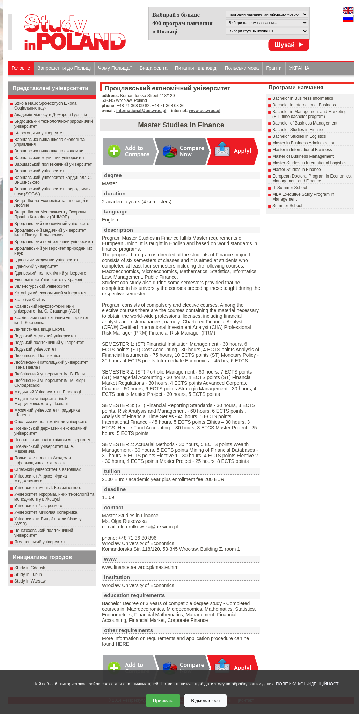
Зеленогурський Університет (41, 286)
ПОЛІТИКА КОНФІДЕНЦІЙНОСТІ (308, 684)
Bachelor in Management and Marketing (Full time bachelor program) (309, 114)
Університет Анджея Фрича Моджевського (40, 478)
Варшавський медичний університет (49, 157)
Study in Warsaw (30, 581)
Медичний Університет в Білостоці (47, 392)
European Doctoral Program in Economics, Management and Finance (312, 178)
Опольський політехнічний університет (51, 421)
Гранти (273, 68)
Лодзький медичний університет (45, 335)
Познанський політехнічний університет (52, 439)
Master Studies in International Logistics (309, 162)
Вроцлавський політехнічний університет (53, 241)
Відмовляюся (205, 700)
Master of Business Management (303, 156)
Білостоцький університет (39, 132)
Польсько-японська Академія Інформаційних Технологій (42, 460)
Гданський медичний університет (46, 259)
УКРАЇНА (299, 68)
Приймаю (163, 700)
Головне (21, 68)
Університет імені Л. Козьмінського (47, 487)
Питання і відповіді (196, 68)
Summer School (287, 205)
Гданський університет (36, 266)
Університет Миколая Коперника (45, 512)
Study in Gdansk (29, 567)
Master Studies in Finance (296, 169)
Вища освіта (154, 68)
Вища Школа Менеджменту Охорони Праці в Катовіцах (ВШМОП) (50, 214)
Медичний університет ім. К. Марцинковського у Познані (41, 401)
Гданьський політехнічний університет (51, 273)
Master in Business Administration (303, 143)
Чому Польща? (115, 68)
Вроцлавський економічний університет (52, 223)
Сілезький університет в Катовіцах (47, 469)
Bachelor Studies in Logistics (299, 136)
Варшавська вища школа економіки (48, 151)
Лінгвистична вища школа (39, 329)
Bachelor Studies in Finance (298, 129)
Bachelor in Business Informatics (302, 98)
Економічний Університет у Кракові (48, 279)
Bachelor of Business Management (304, 123)
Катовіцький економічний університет (50, 293)
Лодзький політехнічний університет (49, 342)
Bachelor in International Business (304, 105)
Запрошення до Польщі (64, 68)
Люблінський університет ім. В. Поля (49, 373)
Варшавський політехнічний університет (53, 164)
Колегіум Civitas (29, 299)
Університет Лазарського (38, 505)
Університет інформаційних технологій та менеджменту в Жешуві (54, 497)
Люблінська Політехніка (37, 355)
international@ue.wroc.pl (141, 110)
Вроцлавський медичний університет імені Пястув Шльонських (50, 233)
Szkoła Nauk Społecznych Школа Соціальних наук (45, 106)
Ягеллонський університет (39, 542)
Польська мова (242, 68)
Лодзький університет (35, 349)
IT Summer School (289, 187)
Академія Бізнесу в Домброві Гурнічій (50, 114)
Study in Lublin (28, 574)
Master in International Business (302, 149)
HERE (122, 644)
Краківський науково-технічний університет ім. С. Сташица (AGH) (47, 309)
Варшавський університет (39, 170)
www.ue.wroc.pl (204, 110)
